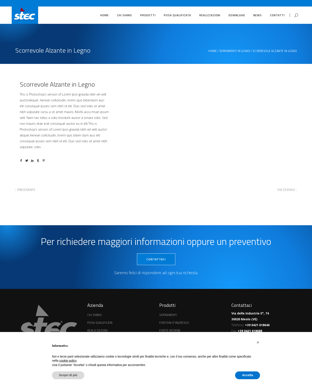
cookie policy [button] (67, 360)
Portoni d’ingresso (174, 323)
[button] (257, 342)
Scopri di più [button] (68, 375)
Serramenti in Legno (234, 51)
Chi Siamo (94, 315)
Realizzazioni (97, 330)
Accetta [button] (247, 375)
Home (212, 51)
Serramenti (168, 315)
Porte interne (170, 330)
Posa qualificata (100, 323)
